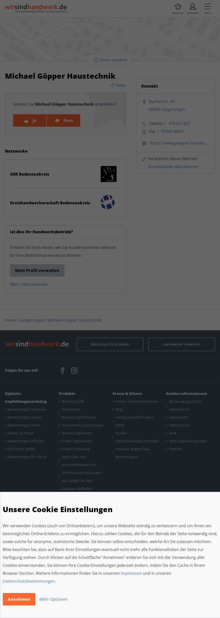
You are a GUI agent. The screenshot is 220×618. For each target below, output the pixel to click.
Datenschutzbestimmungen (29, 581)
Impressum (131, 573)
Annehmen (19, 599)
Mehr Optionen (53, 599)
